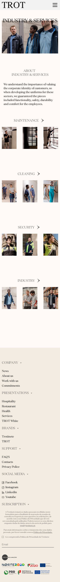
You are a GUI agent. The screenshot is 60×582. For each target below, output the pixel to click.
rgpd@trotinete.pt (27, 526)
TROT (6, 441)
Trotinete (8, 436)
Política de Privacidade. (42, 532)
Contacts (7, 462)
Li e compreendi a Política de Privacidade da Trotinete (27, 537)
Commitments (11, 385)
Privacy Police (11, 467)
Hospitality (9, 401)
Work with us (10, 381)
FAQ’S (6, 457)
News (5, 371)
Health (6, 411)
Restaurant (9, 406)
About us (7, 376)
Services (7, 416)
